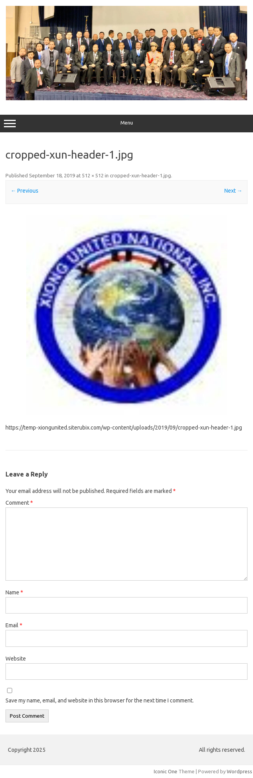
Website (15, 658)
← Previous (24, 191)
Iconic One (165, 771)
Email (13, 625)
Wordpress (239, 771)
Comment (19, 503)
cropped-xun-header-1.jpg (140, 175)
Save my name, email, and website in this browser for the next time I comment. (99, 700)
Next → (233, 191)
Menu (126, 124)
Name (14, 592)
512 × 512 (93, 175)
